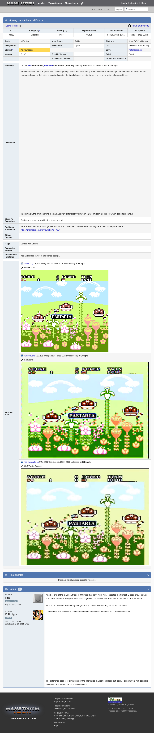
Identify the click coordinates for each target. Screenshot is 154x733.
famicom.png (29, 356)
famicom (48, 65)
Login (124, 3)
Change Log (70, 3)
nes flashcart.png (31, 462)
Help (143, 3)
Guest (133, 3)
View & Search (55, 3)
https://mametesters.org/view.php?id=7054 (40, 230)
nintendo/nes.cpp (140, 25)
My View (41, 3)
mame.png (28, 263)
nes (29, 65)
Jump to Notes (13, 26)
